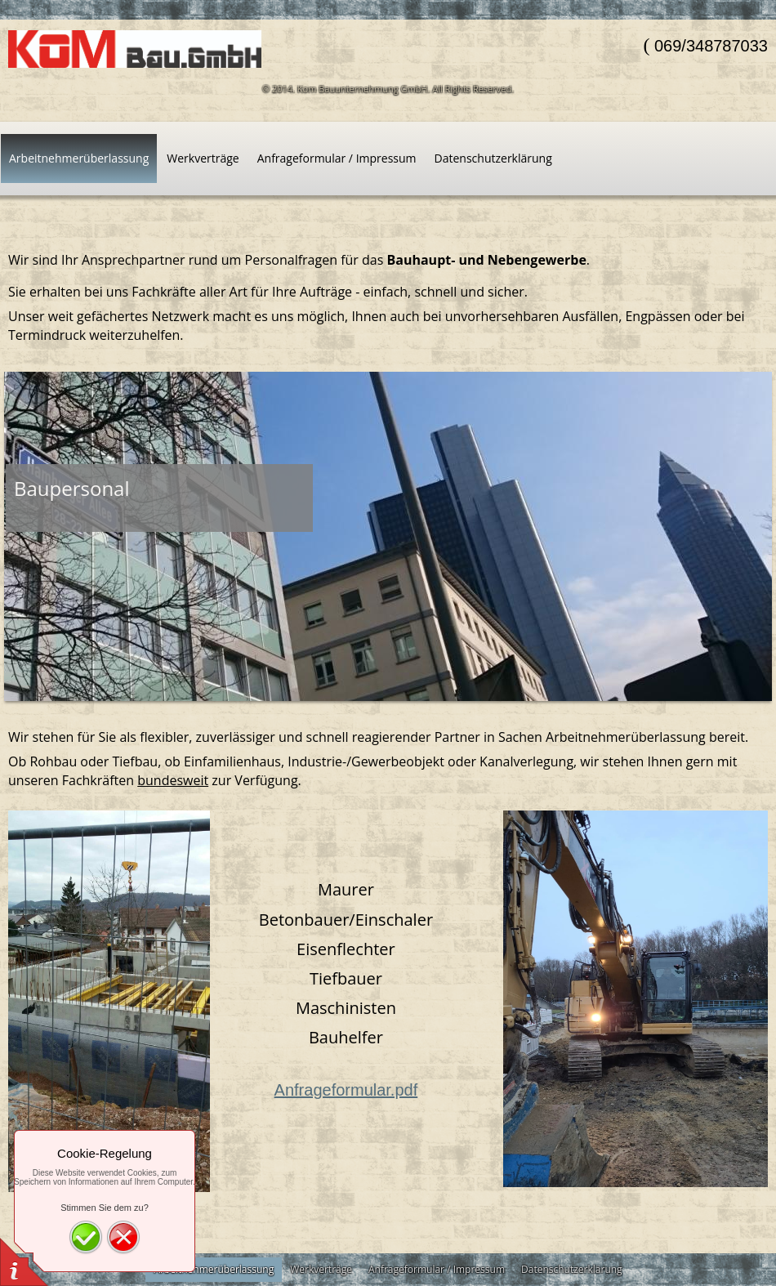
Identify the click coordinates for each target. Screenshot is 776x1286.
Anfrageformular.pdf (346, 1090)
